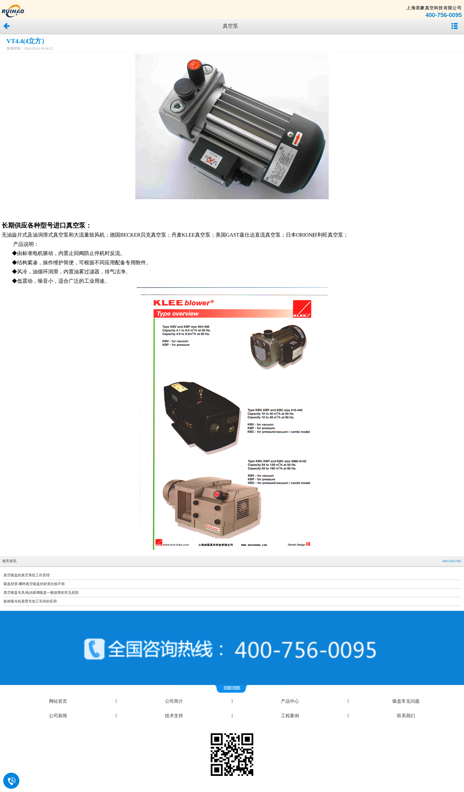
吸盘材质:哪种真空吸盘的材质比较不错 (34, 584)
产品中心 (290, 701)
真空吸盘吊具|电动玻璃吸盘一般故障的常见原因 (41, 592)
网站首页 (58, 701)
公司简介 (174, 701)
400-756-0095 (443, 15)
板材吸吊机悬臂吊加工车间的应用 (30, 601)
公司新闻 (58, 715)
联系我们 (406, 715)
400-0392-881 (452, 561)
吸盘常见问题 (406, 701)
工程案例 (290, 715)
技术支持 (174, 715)
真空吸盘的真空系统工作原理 (27, 575)
